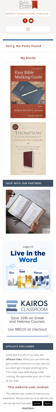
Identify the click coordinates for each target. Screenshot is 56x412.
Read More (28, 407)
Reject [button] (48, 403)
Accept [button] (37, 403)
